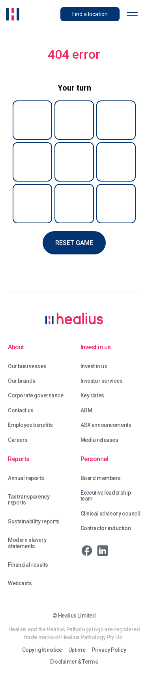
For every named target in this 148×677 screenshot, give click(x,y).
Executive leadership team (106, 496)
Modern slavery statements (27, 543)
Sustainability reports (34, 522)
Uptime (76, 650)
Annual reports (26, 478)
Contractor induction (106, 528)
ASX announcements (106, 425)
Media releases (99, 440)
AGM (86, 411)
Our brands (22, 381)
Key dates (92, 396)
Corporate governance (36, 396)
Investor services (102, 381)
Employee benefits (30, 425)
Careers (18, 440)
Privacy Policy (109, 650)
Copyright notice (42, 650)
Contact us (21, 411)
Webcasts (20, 583)
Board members (101, 478)
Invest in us (94, 366)
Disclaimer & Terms (74, 661)
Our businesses (27, 366)
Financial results (28, 565)
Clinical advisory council (111, 514)
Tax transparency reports (28, 500)
